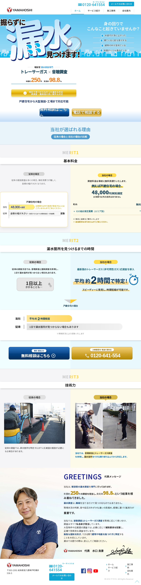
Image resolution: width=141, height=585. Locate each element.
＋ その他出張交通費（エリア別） (89, 213)
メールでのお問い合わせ (121, 4)
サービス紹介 (94, 11)
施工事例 (111, 11)
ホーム (77, 11)
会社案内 (126, 11)
